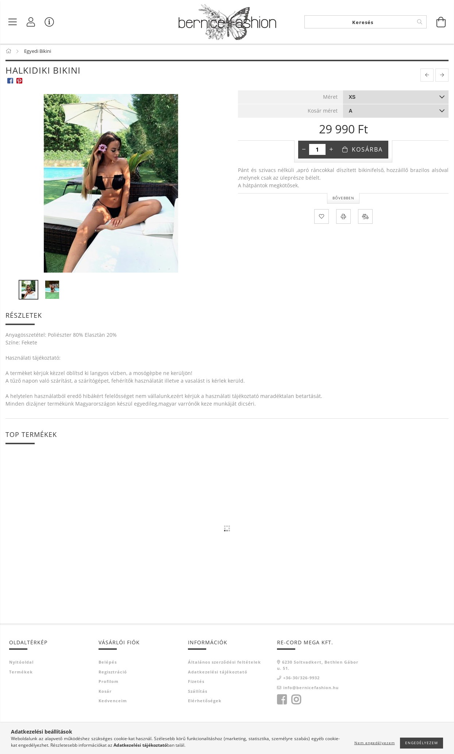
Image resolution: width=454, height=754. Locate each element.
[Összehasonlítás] (365, 217)
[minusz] (303, 150)
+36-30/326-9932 (301, 679)
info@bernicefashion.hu (311, 688)
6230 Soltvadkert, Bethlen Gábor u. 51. (317, 666)
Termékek (21, 673)
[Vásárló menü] (49, 22)
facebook (281, 701)
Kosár (105, 692)
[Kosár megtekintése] (441, 22)
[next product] (442, 76)
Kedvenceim (113, 702)
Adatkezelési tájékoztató (217, 673)
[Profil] (31, 22)
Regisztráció (113, 673)
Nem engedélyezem (374, 742)
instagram (296, 701)
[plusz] (331, 150)
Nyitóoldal (21, 663)
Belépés (108, 663)
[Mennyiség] (317, 150)
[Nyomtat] (343, 217)
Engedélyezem (421, 742)
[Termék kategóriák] (12, 22)
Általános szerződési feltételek (224, 663)
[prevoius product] (427, 76)
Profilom (109, 682)
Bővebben (343, 199)
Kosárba (367, 150)
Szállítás (197, 692)
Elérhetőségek (205, 702)
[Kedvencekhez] (321, 217)
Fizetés (196, 682)
